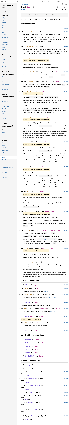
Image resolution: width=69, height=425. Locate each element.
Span (27, 28)
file (28, 191)
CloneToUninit (34, 385)
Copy (27, 330)
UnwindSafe (29, 356)
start (29, 142)
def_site (30, 58)
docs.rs (41, 1)
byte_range (31, 117)
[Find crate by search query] (62, 1)
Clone (27, 285)
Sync (28, 349)
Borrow (31, 372)
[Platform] (13, 1)
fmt (25, 308)
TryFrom (34, 409)
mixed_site (31, 46)
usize (52, 117)
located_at (31, 81)
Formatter (43, 308)
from (25, 322)
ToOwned (31, 402)
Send (28, 346)
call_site (30, 31)
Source (23, 9)
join (28, 230)
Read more (46, 291)
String (42, 191)
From (27, 316)
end (28, 167)
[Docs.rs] (2, 1)
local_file (31, 211)
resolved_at (31, 72)
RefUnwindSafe (31, 343)
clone (26, 288)
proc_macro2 (25, 5)
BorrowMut (32, 379)
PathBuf (53, 211)
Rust (49, 1)
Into (32, 395)
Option (47, 211)
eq (28, 248)
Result (57, 308)
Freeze (28, 340)
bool (51, 248)
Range (47, 117)
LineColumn (44, 142)
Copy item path (33, 7)
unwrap (29, 91)
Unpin (27, 353)
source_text (31, 262)
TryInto (34, 416)
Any (29, 365)
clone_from (28, 294)
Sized (34, 368)
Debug (27, 302)
